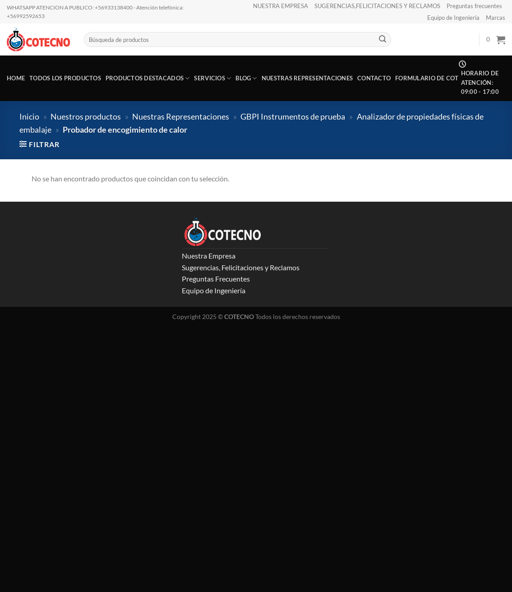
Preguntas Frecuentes (216, 278)
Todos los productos (65, 78)
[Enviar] (382, 39)
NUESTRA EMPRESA (280, 5)
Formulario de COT (426, 78)
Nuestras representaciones (307, 78)
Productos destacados (148, 78)
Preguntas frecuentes (474, 5)
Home (16, 78)
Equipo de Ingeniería (453, 17)
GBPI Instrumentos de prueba (292, 116)
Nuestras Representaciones (180, 116)
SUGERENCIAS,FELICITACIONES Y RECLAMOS (377, 5)
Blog (246, 78)
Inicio (29, 116)
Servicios (212, 78)
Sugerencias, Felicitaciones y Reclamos (241, 267)
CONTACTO (374, 78)
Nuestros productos (86, 116)
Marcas (495, 17)
